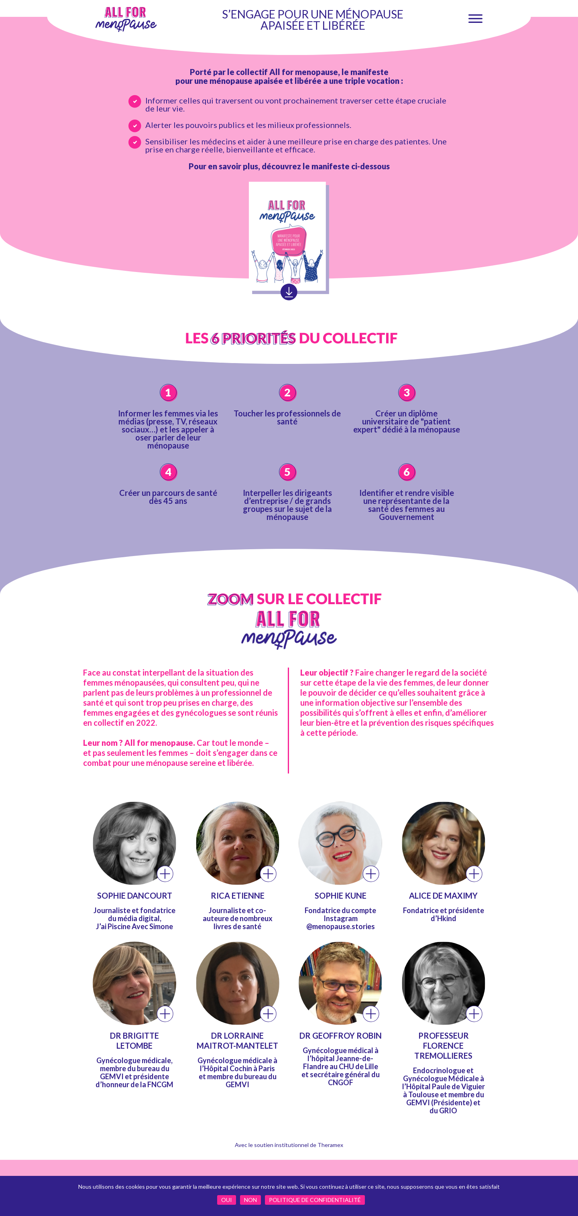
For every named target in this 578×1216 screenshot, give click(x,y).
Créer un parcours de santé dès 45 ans (168, 496)
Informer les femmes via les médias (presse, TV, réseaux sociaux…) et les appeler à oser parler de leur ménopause (168, 429)
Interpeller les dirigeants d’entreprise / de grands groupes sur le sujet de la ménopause (287, 505)
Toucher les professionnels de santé (287, 417)
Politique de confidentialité (315, 1199)
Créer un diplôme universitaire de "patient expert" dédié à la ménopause (406, 421)
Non (250, 1199)
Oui (226, 1199)
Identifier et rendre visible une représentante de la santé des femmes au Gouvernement (406, 505)
